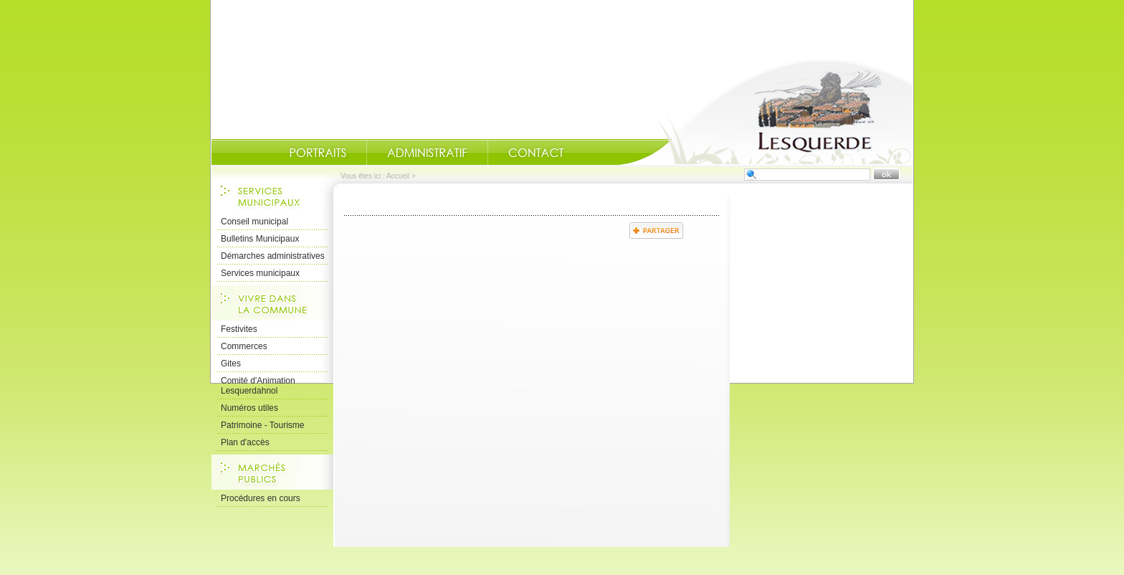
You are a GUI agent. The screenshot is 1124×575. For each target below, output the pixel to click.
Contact (536, 153)
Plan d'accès (245, 442)
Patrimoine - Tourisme (262, 425)
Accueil (766, 112)
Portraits (317, 153)
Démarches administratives (273, 256)
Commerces (244, 346)
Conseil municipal (254, 222)
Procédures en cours (260, 498)
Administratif (427, 153)
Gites (231, 363)
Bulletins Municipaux (260, 239)
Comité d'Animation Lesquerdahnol (258, 386)
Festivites (239, 329)
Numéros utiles (249, 408)
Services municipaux (260, 273)
